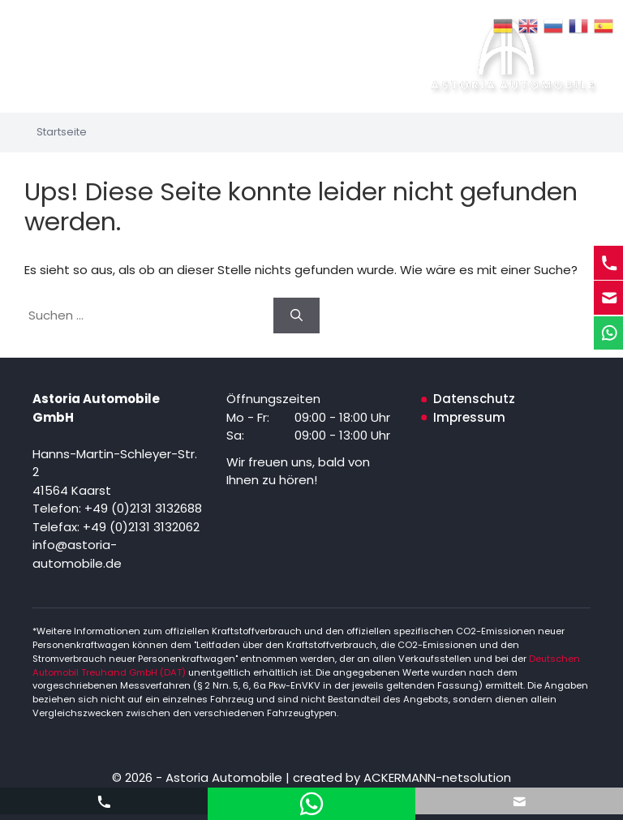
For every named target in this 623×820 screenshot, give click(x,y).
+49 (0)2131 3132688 (143, 508)
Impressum (469, 417)
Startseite (62, 132)
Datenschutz (474, 398)
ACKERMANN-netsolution (435, 777)
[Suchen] (296, 316)
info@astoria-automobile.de (77, 554)
